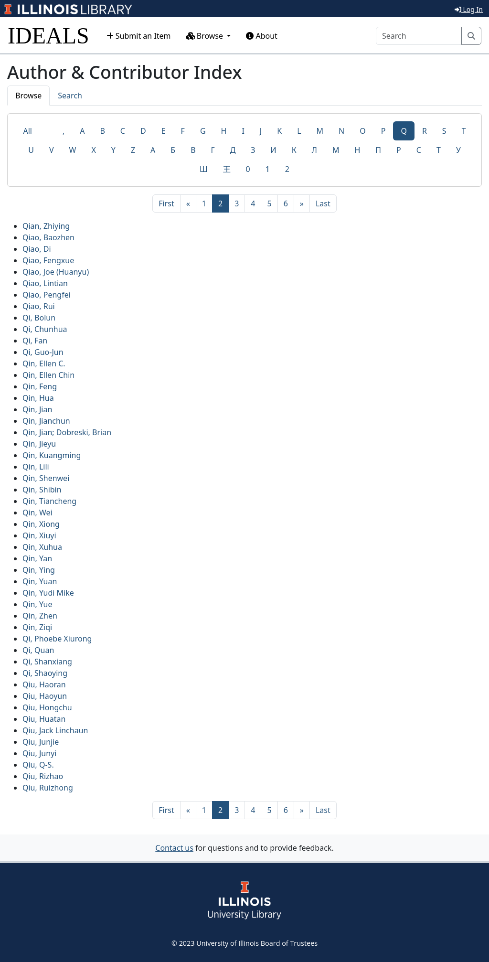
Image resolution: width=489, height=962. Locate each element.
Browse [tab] (28, 95)
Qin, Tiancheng (49, 501)
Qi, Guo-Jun (43, 352)
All (27, 131)
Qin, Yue (37, 604)
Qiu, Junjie (40, 742)
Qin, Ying (38, 570)
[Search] (419, 36)
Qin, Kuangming (51, 455)
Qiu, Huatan (43, 719)
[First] (166, 203)
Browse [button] (205, 36)
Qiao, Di (36, 249)
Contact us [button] (174, 848)
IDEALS (48, 35)
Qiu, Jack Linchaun (55, 730)
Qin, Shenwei (45, 478)
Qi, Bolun (38, 317)
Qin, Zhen (39, 615)
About (261, 36)
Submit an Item (138, 36)
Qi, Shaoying (44, 673)
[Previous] (188, 203)
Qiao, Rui (38, 306)
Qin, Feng (39, 386)
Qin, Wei (37, 512)
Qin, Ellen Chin (48, 375)
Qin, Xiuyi (39, 535)
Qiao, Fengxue (48, 260)
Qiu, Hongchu (47, 707)
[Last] (323, 203)
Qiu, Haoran (44, 684)
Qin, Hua (38, 398)
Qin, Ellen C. (43, 363)
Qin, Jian (37, 409)
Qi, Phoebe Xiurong (57, 638)
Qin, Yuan (39, 581)
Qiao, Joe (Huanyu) (55, 272)
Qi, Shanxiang (47, 661)
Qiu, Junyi (39, 753)
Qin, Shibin (42, 489)
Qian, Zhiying (46, 226)
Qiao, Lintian (45, 283)
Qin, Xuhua (42, 547)
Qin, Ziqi (37, 627)
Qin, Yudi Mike (48, 593)
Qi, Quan (38, 650)
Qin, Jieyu (39, 443)
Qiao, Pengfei (46, 294)
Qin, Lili (35, 466)
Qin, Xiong (41, 524)
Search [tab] (70, 95)
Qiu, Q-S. (38, 764)
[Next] (302, 203)
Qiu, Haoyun (44, 696)
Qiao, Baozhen (48, 237)
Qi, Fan (34, 340)
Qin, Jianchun (46, 421)
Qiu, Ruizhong (47, 787)
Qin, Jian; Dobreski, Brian (66, 432)
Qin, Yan (37, 558)
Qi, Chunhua (44, 329)
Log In (469, 9)
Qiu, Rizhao (42, 776)
